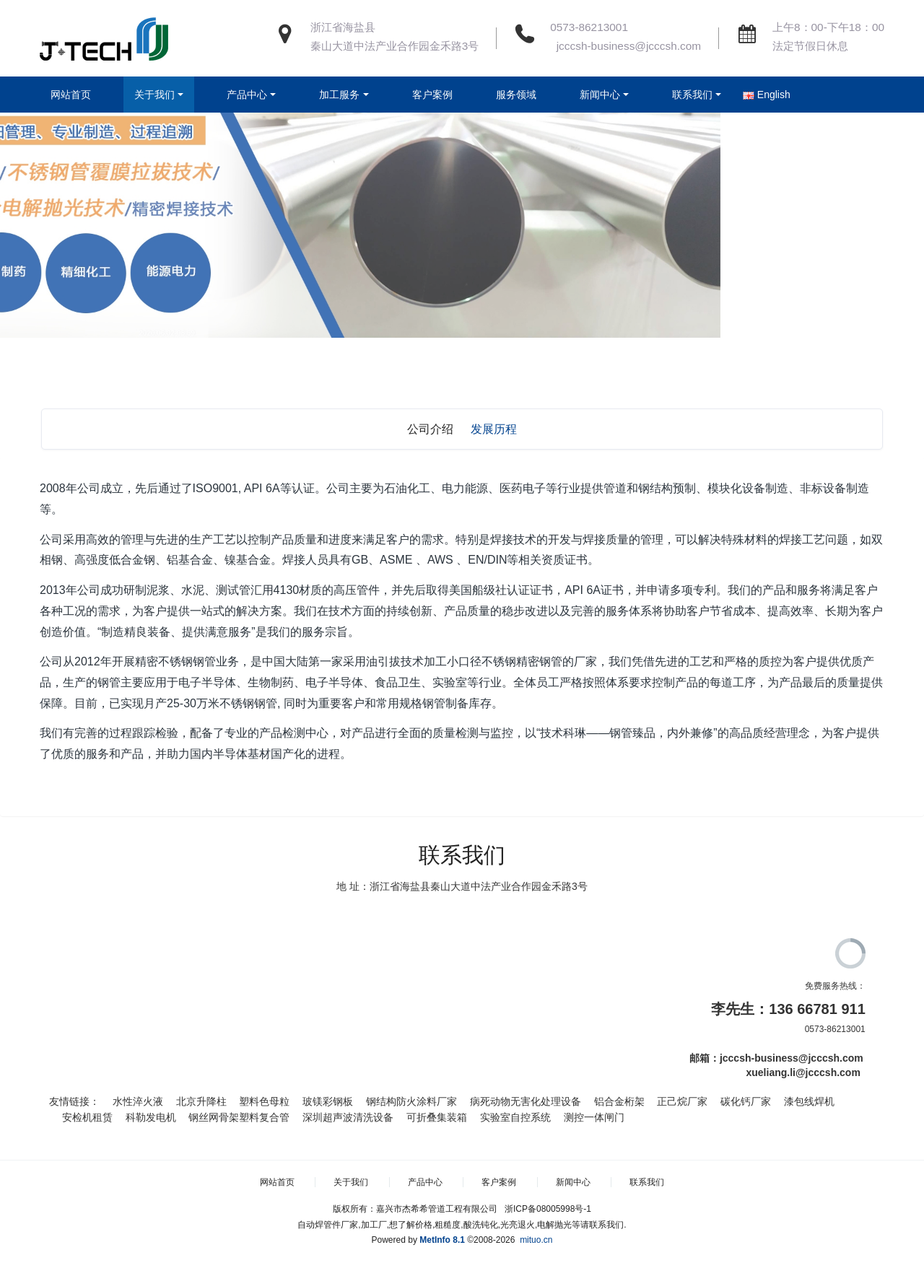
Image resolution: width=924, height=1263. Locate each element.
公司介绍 (430, 429)
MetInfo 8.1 (442, 1240)
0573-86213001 (589, 27)
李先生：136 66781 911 (788, 1009)
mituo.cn (536, 1240)
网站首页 (71, 94)
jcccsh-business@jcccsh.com (625, 46)
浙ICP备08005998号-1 (548, 1209)
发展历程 (494, 429)
